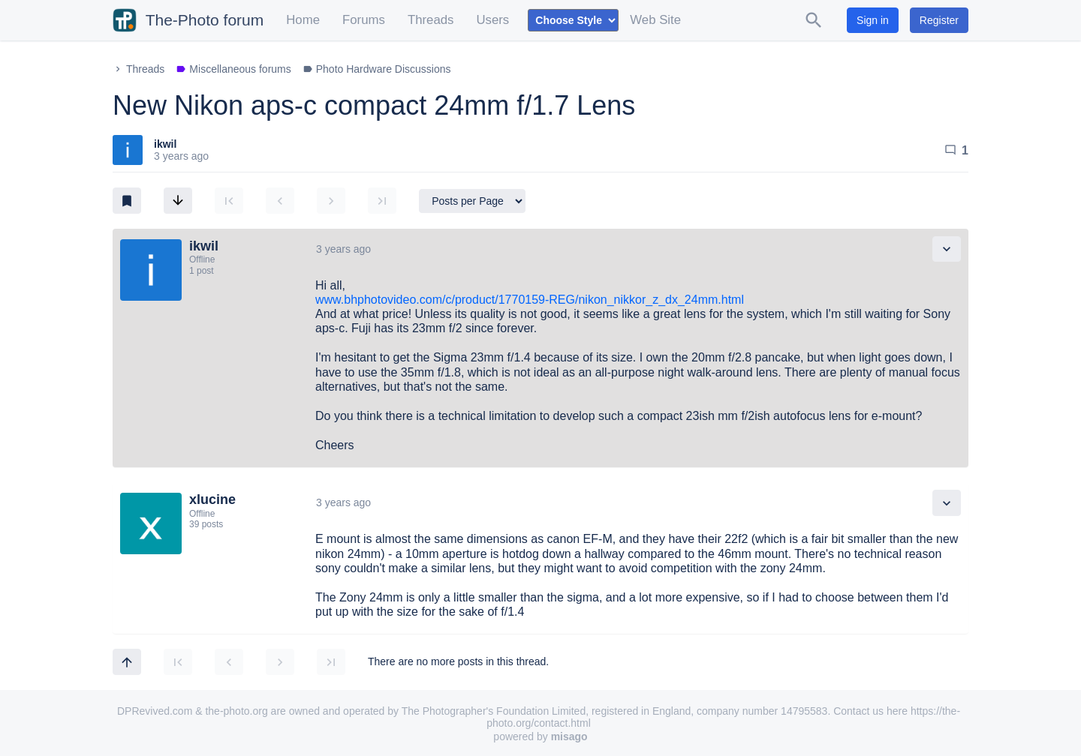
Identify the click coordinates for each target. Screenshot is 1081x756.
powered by (540, 736)
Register (939, 20)
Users (492, 20)
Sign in (873, 20)
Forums (363, 20)
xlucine (212, 499)
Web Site (655, 20)
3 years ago (343, 249)
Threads (431, 20)
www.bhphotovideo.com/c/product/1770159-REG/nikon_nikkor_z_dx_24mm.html (529, 299)
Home (303, 20)
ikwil (165, 144)
